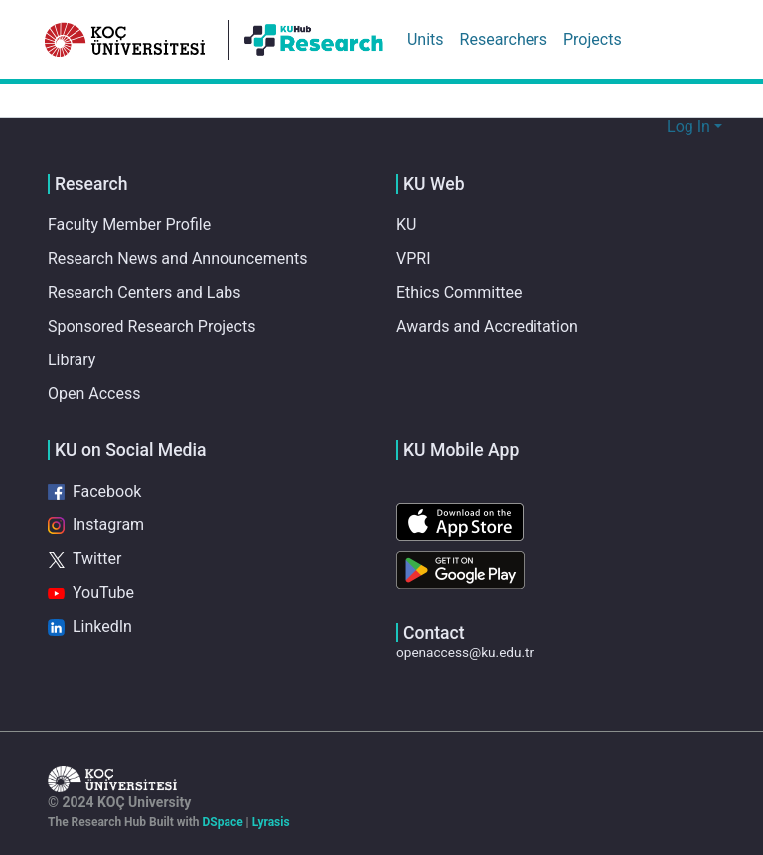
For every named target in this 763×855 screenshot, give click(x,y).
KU (407, 225)
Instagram (94, 525)
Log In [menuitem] (689, 127)
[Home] (125, 40)
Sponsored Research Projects (151, 327)
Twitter (85, 559)
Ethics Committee (457, 293)
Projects (591, 40)
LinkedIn (89, 627)
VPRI (414, 259)
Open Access (94, 394)
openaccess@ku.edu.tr (465, 651)
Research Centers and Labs (142, 293)
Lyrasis (285, 822)
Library (71, 360)
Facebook (94, 491)
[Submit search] (649, 127)
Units (425, 40)
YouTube (89, 593)
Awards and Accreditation (485, 327)
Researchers (503, 40)
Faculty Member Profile (129, 225)
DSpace (234, 822)
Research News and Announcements (175, 259)
